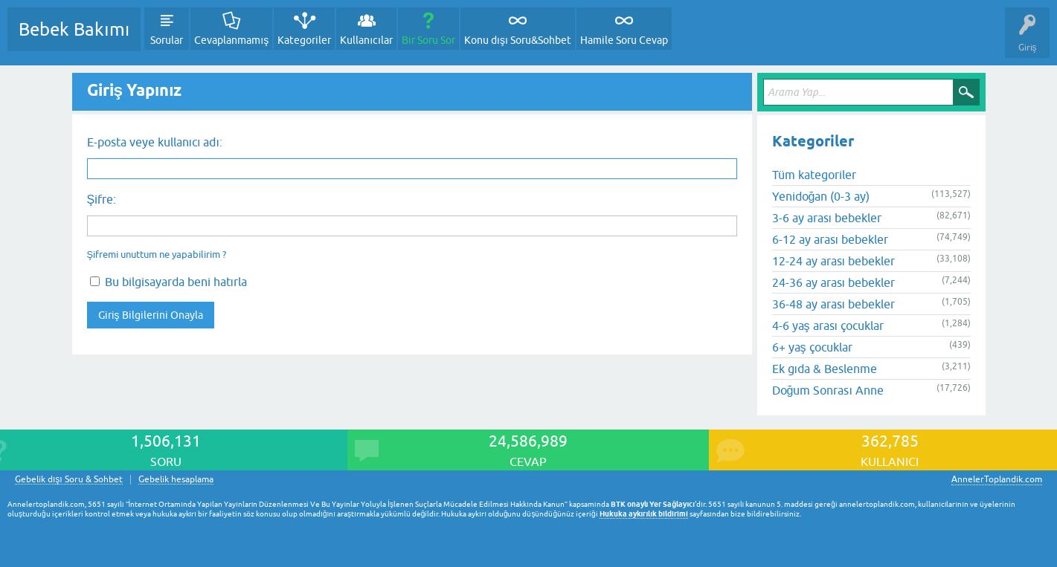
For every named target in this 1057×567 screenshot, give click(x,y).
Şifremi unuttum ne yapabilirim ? (157, 254)
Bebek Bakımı (74, 29)
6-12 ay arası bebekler (830, 239)
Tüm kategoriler (814, 174)
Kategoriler (304, 40)
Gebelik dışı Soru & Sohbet (69, 480)
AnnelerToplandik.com (996, 479)
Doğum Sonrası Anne (828, 390)
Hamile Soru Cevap (624, 40)
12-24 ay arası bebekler (833, 261)
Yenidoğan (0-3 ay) (821, 196)
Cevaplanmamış (231, 40)
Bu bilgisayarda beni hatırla (168, 281)
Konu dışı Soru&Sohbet (517, 40)
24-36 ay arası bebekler (833, 282)
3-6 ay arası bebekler (826, 217)
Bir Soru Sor (428, 40)
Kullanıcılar (366, 40)
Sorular (166, 40)
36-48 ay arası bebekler (833, 304)
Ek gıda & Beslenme (824, 368)
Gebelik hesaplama (175, 480)
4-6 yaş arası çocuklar (828, 325)
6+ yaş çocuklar (812, 347)
